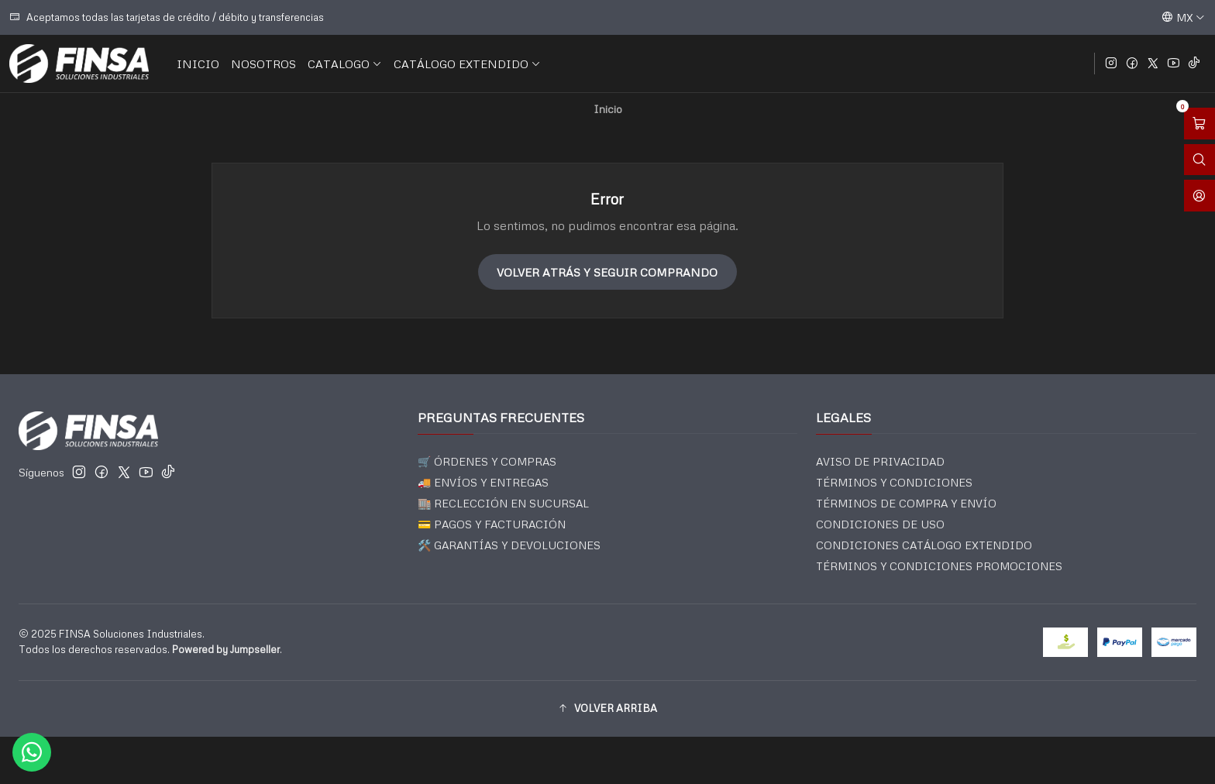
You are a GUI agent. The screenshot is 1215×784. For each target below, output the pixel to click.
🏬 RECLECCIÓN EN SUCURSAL (503, 503)
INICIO (198, 63)
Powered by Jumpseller (226, 649)
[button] (607, 709)
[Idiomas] (1183, 17)
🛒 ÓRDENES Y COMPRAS (487, 461)
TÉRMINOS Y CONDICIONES (894, 482)
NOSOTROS (263, 63)
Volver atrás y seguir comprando (607, 272)
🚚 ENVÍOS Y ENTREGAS (483, 482)
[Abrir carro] (1199, 123)
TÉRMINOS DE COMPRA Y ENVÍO (906, 503)
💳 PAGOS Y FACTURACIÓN (492, 524)
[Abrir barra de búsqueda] (1199, 160)
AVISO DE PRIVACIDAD (880, 461)
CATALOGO (345, 63)
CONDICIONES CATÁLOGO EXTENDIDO (924, 545)
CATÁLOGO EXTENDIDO (467, 63)
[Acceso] (1199, 195)
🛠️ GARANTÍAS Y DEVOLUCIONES (509, 545)
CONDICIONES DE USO (880, 524)
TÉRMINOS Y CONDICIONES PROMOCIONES (939, 566)
